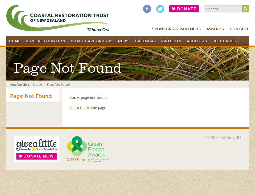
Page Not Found (31, 96)
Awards (215, 29)
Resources (224, 41)
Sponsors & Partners (176, 29)
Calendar (145, 41)
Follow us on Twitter (160, 9)
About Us (197, 41)
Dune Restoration (45, 41)
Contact (239, 29)
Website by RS (230, 138)
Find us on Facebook (147, 9)
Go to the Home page (87, 107)
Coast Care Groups (92, 41)
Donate (187, 9)
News (124, 41)
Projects (171, 41)
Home (14, 41)
